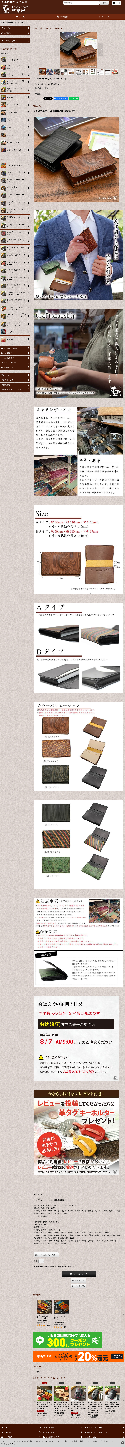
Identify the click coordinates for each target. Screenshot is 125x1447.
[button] (56, 49)
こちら (13, 1444)
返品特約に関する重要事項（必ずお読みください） (54, 1266)
